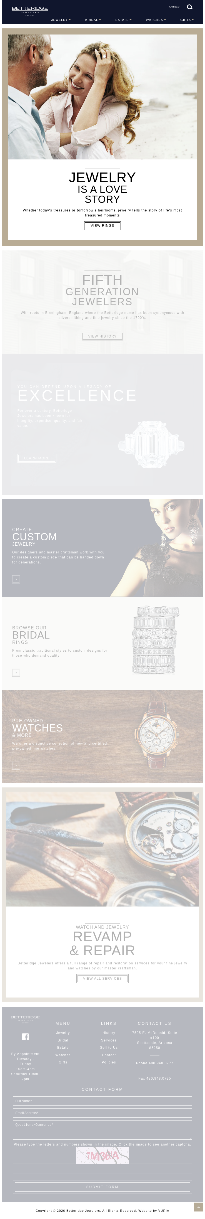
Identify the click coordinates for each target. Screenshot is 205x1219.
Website (145, 1210)
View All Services (102, 979)
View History (102, 336)
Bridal (91, 19)
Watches (154, 19)
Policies (109, 1062)
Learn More (37, 458)
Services (109, 1040)
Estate (122, 19)
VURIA (163, 1210)
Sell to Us (109, 1048)
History (108, 1033)
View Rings (102, 226)
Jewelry (59, 19)
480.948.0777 (161, 1063)
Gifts (185, 19)
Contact (175, 6)
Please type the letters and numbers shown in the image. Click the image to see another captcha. (102, 1144)
